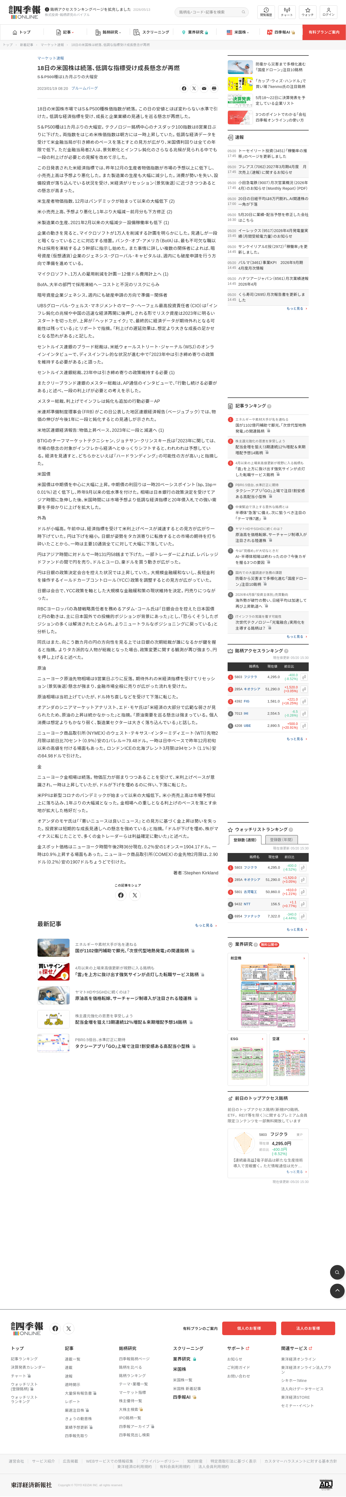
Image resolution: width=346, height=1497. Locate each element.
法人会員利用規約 (254, 1467)
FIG (246, 701)
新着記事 (26, 45)
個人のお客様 (257, 1328)
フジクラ (250, 677)
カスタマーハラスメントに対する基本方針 (113, 1467)
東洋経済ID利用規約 (175, 1467)
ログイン (329, 12)
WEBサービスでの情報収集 (150, 1461)
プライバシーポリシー (200, 1461)
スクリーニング (151, 32)
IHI (246, 713)
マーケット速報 (52, 45)
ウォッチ (308, 12)
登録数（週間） (245, 840)
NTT (247, 904)
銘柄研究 (108, 32)
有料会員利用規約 (215, 1467)
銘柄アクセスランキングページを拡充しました (90, 9)
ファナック (252, 916)
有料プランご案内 (324, 32)
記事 (65, 32)
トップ (22, 32)
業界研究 (194, 32)
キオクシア (252, 689)
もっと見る (204, 925)
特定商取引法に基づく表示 (274, 1461)
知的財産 (235, 1461)
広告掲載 (110, 1461)
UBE (247, 726)
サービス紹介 (83, 1461)
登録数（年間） (281, 840)
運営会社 (56, 1461)
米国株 (238, 32)
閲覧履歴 (266, 12)
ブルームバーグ (84, 88)
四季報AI (281, 32)
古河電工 (250, 892)
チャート (287, 12)
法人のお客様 (311, 1328)
